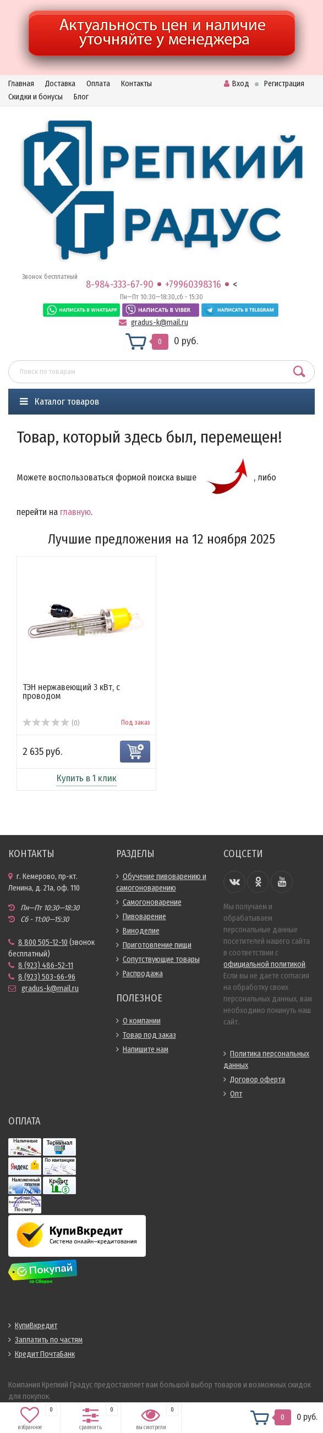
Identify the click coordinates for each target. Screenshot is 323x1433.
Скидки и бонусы (35, 97)
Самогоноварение (152, 902)
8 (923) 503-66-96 (46, 977)
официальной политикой (264, 964)
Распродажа (143, 973)
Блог (81, 97)
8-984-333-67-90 (120, 284)
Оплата (98, 83)
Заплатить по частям (49, 1340)
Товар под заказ (149, 1035)
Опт (236, 1094)
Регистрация (284, 83)
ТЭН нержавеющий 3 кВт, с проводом (71, 691)
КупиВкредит (36, 1325)
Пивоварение (144, 916)
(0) (51, 723)
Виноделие (141, 931)
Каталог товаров (59, 401)
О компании (142, 1021)
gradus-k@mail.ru (159, 322)
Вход (236, 83)
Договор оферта (257, 1079)
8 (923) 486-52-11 (45, 965)
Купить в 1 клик (87, 778)
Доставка (60, 83)
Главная (21, 83)
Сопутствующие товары (161, 959)
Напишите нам (145, 1049)
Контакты (136, 83)
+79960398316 (193, 284)
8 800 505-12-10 (43, 942)
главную (75, 512)
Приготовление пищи (157, 945)
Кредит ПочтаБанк (45, 1354)
